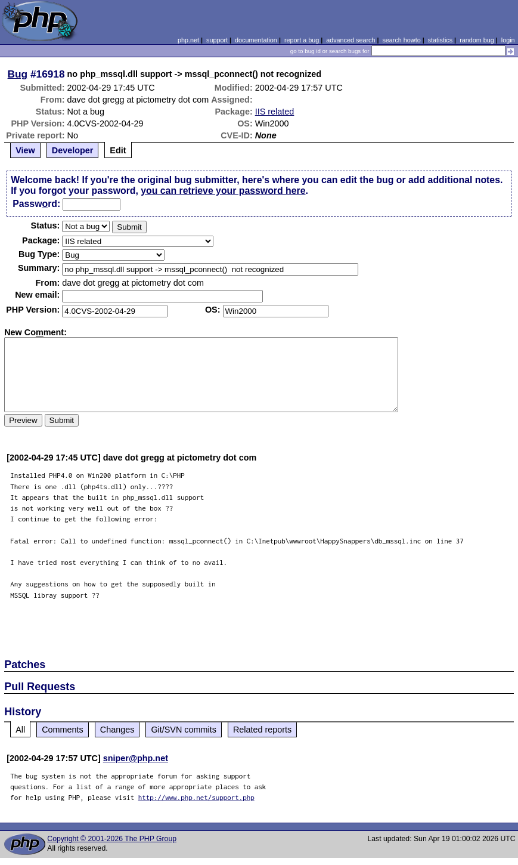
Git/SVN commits (183, 729)
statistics (440, 40)
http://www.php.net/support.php (196, 797)
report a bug (301, 40)
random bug (477, 40)
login (508, 40)
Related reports (262, 729)
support (217, 40)
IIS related (274, 111)
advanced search (350, 40)
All (20, 729)
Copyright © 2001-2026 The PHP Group (111, 839)
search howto (401, 40)
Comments (62, 729)
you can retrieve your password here (223, 191)
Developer (73, 150)
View (25, 150)
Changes (117, 729)
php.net (188, 40)
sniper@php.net (135, 758)
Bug (18, 74)
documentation (256, 40)
